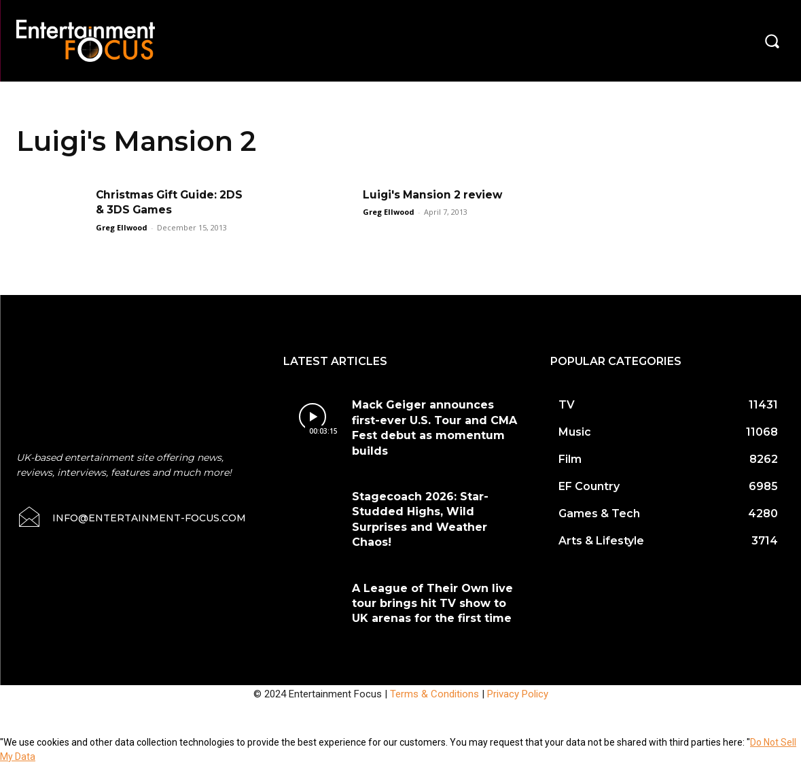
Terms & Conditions (434, 694)
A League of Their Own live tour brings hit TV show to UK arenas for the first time (432, 603)
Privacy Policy (517, 694)
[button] (772, 41)
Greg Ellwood (121, 227)
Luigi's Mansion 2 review (435, 194)
